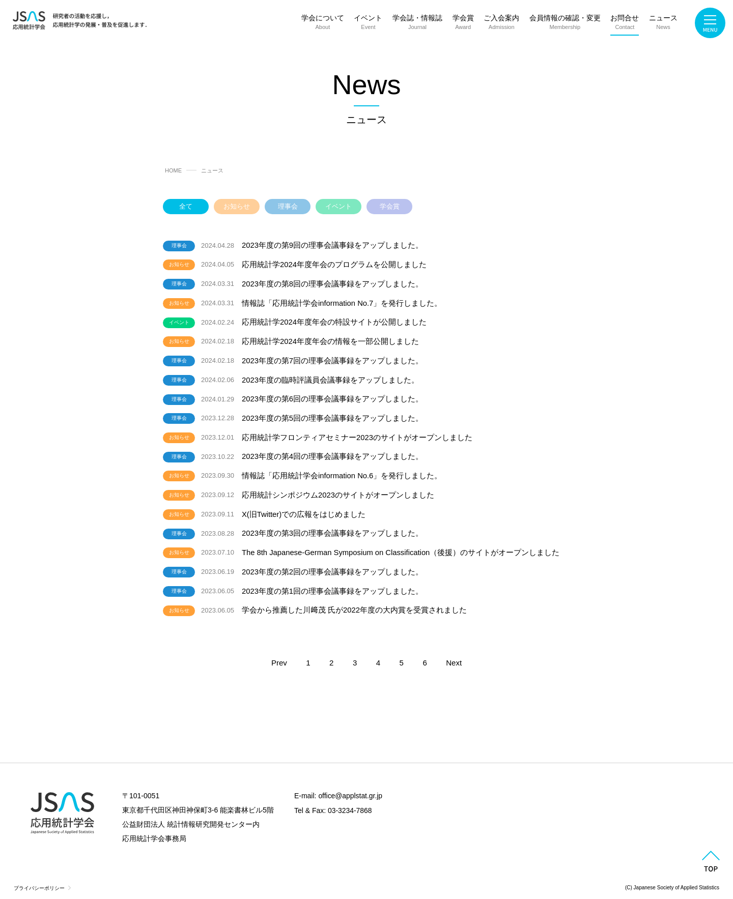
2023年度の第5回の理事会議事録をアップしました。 (333, 415)
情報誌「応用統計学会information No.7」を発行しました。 (342, 302)
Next (454, 656)
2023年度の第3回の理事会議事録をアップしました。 (333, 528)
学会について (322, 24)
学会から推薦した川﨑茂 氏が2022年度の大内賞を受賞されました (354, 603)
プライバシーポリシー (39, 881)
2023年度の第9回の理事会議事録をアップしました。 (333, 245)
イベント (368, 24)
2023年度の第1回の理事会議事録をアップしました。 (333, 585)
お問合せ (624, 24)
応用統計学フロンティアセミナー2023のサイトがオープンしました (357, 433)
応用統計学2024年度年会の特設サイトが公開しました (334, 320)
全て (185, 206)
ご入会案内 (501, 24)
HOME (173, 170)
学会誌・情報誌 (417, 24)
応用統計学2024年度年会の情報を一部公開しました (330, 339)
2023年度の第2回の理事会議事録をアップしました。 (333, 565)
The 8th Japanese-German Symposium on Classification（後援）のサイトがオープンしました (402, 546)
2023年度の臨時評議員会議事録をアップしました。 (330, 377)
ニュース (663, 24)
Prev (279, 656)
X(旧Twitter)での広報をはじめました (304, 509)
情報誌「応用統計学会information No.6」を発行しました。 (342, 471)
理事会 (288, 206)
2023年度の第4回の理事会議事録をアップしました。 (333, 452)
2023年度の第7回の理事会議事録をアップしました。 (333, 358)
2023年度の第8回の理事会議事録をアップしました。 (333, 283)
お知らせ (236, 206)
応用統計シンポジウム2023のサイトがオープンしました (338, 490)
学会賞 (463, 24)
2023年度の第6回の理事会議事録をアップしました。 (333, 396)
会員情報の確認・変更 (565, 24)
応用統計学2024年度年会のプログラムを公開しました (334, 263)
